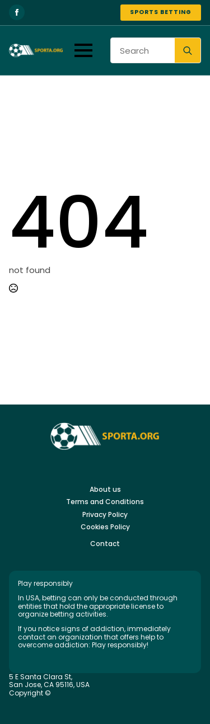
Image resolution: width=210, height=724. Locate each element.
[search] (187, 51)
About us (105, 489)
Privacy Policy (105, 515)
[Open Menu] (83, 50)
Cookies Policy (105, 527)
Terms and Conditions (105, 502)
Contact (105, 544)
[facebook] (17, 12)
